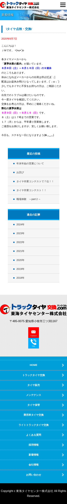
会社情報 (34, 464)
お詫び (20, 172)
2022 (19, 242)
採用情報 (34, 444)
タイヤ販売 (33, 385)
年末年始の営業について (30, 163)
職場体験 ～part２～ (28, 199)
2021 (19, 251)
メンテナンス (33, 395)
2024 (19, 224)
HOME (33, 365)
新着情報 (34, 454)
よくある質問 (33, 434)
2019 (19, 269)
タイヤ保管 (33, 404)
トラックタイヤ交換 (33, 375)
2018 (19, 277)
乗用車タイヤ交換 (34, 414)
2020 (19, 260)
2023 (19, 233)
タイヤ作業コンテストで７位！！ (35, 181)
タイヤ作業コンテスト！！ (31, 190)
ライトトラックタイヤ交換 (34, 425)
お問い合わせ (33, 474)
